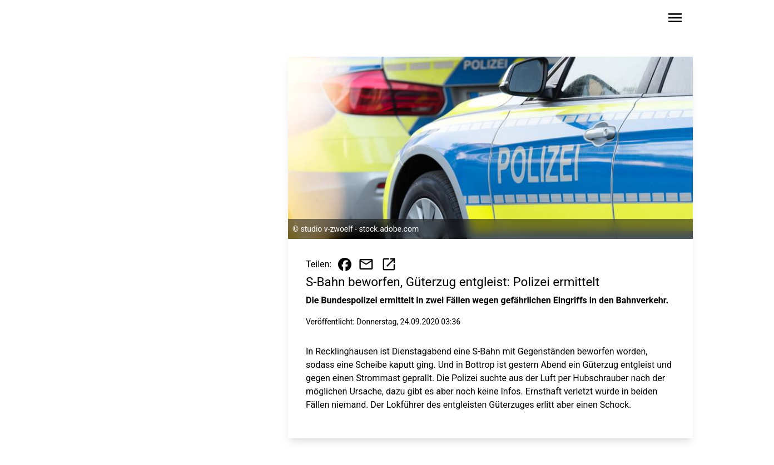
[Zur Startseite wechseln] (116, 20)
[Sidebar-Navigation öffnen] (675, 20)
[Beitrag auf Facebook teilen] (344, 264)
